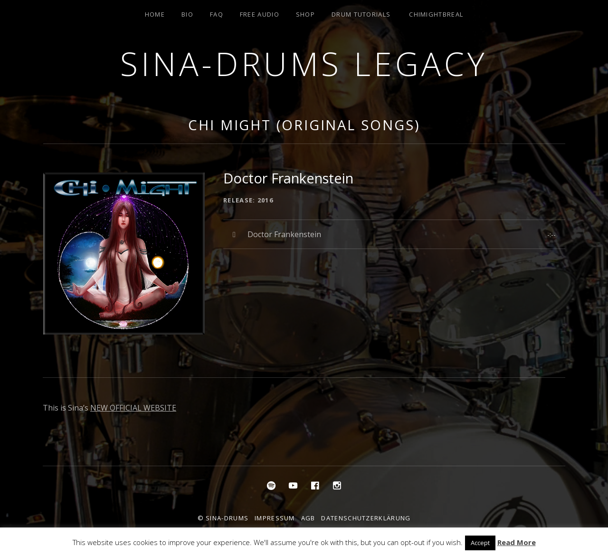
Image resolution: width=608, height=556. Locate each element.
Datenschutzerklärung (365, 518)
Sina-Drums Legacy (304, 63)
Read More (516, 542)
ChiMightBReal (436, 14)
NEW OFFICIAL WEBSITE (133, 408)
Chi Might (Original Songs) (304, 124)
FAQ (216, 14)
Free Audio (259, 14)
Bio (187, 14)
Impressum (275, 518)
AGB (308, 518)
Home (155, 14)
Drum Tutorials (361, 14)
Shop (305, 14)
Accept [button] (480, 542)
